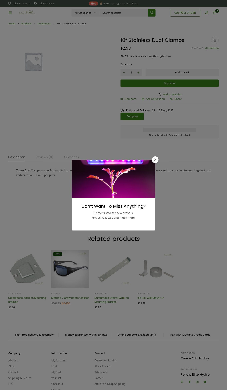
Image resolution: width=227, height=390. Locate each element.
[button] (155, 159)
